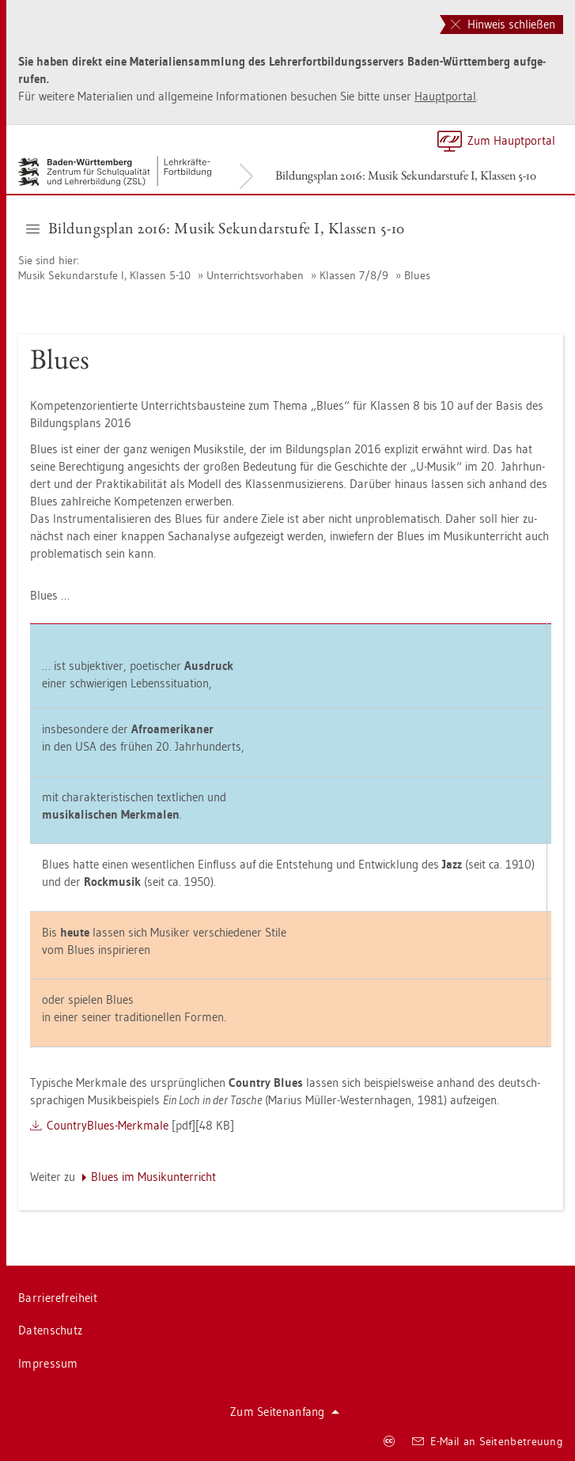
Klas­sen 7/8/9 (354, 275)
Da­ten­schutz (50, 1330)
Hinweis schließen (503, 24)
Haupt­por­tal (445, 96)
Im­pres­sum (48, 1363)
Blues (417, 275)
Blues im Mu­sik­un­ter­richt (153, 1176)
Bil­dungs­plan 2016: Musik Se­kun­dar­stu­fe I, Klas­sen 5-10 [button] (215, 228)
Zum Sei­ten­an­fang (284, 1411)
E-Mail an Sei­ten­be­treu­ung (487, 1441)
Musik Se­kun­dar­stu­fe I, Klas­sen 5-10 (104, 275)
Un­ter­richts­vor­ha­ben (255, 275)
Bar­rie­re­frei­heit (57, 1297)
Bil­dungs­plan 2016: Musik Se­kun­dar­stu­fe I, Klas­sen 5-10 (405, 175)
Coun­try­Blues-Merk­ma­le (107, 1125)
